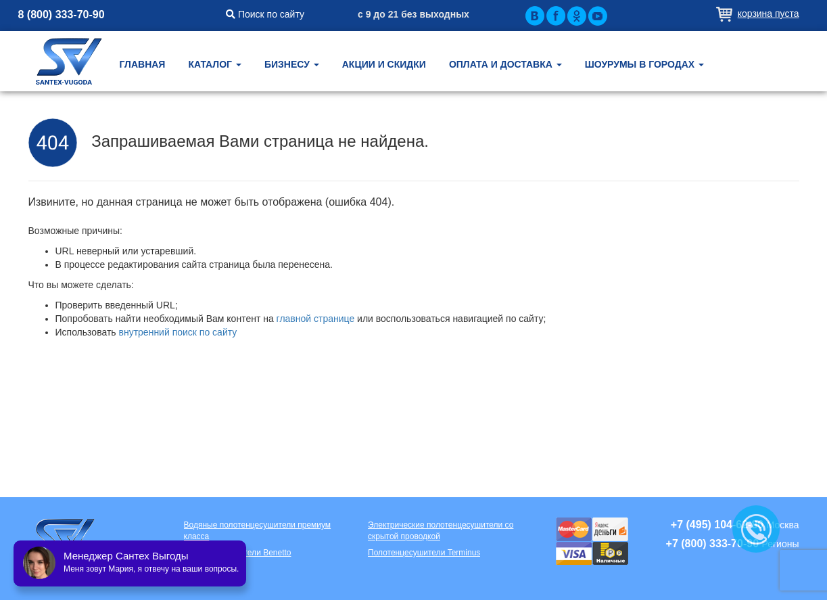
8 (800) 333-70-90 (61, 14)
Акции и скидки (384, 64)
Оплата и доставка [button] (505, 64)
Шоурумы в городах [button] (644, 64)
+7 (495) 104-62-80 (717, 524)
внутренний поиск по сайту (178, 332)
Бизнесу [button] (291, 64)
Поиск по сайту (265, 14)
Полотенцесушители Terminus (424, 552)
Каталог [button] (214, 64)
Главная (143, 64)
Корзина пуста (768, 13)
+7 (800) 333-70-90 (712, 543)
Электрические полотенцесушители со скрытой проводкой (440, 530)
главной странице (316, 318)
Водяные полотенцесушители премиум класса (257, 530)
